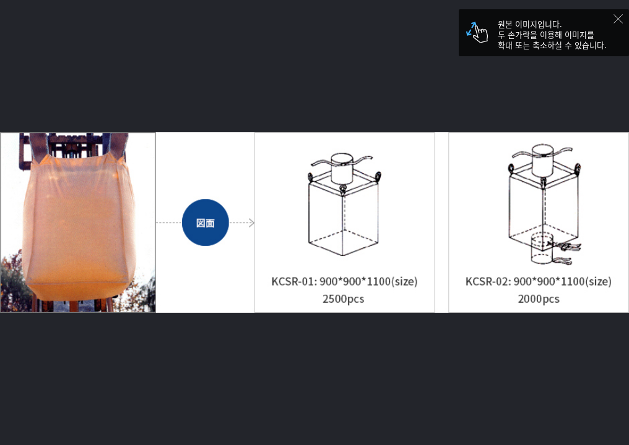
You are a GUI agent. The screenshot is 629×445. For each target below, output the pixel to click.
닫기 (621, 22)
